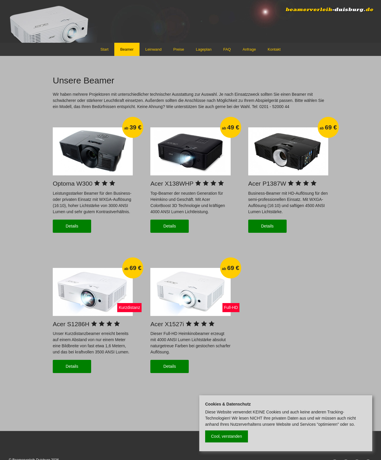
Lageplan (204, 49)
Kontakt (274, 49)
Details (72, 226)
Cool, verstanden (226, 436)
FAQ (227, 49)
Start (104, 49)
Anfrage (249, 49)
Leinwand (153, 49)
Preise (178, 49)
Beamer (127, 49)
